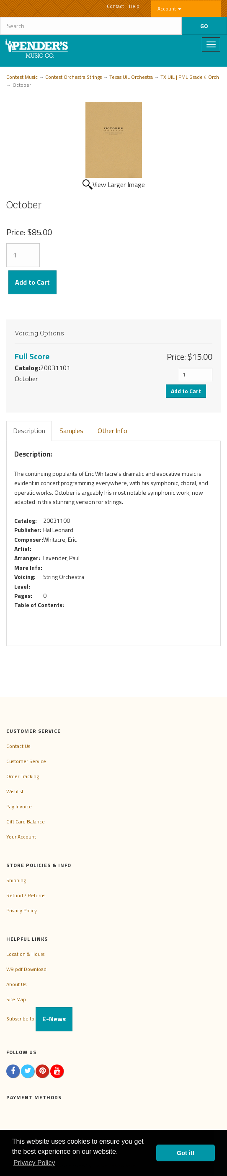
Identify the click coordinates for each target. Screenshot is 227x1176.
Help (134, 6)
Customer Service (26, 761)
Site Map (16, 999)
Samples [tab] (71, 431)
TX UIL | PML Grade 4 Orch (189, 77)
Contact (115, 6)
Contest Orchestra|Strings (73, 77)
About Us (16, 984)
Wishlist (14, 791)
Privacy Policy (21, 910)
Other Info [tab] (112, 431)
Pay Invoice (19, 806)
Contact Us (18, 746)
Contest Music (22, 77)
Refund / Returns (25, 895)
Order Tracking (22, 776)
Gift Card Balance (25, 822)
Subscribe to (39, 1019)
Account (169, 9)
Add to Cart (32, 282)
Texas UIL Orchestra (131, 77)
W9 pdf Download (26, 969)
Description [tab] (29, 431)
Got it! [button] (185, 1153)
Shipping (16, 880)
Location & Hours (25, 954)
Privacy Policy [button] (34, 1162)
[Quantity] (23, 255)
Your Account (21, 837)
